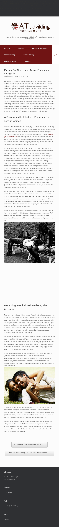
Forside (7, 48)
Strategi (21, 48)
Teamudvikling (28, 55)
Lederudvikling (9, 55)
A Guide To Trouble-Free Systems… (29, 444)
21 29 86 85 (8, 492)
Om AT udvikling (10, 61)
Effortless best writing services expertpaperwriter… (29, 453)
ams (26, 76)
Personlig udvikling (39, 48)
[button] (55, 54)
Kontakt (27, 61)
